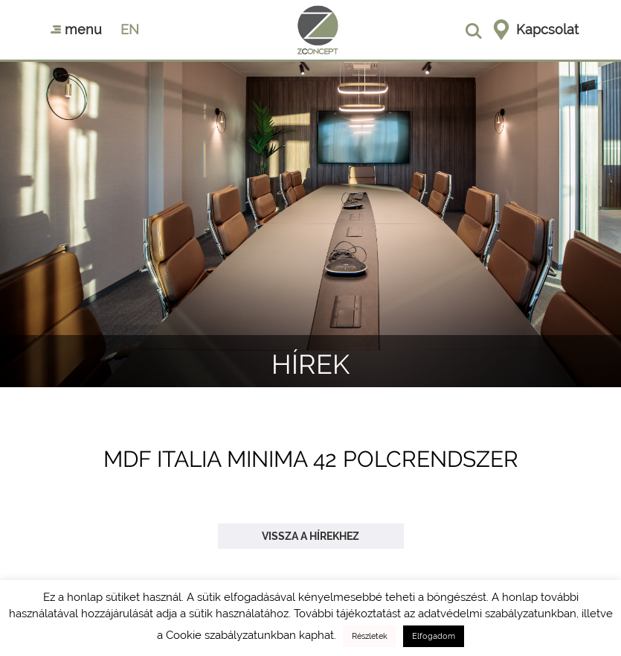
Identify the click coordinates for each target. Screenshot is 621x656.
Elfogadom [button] (433, 636)
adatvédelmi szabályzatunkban (497, 613)
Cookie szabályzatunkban (231, 635)
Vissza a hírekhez (310, 536)
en (129, 29)
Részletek (369, 636)
